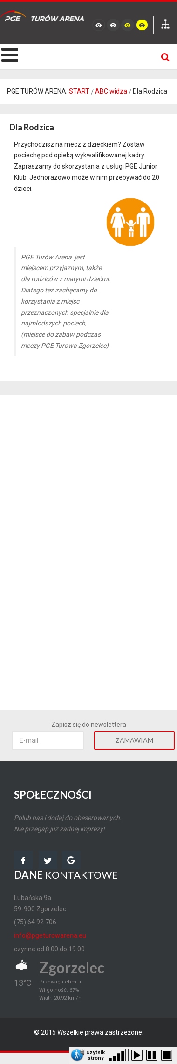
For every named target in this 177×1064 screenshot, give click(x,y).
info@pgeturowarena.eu (50, 935)
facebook (23, 860)
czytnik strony (95, 1054)
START (79, 91)
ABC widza (111, 91)
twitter (48, 860)
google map (71, 860)
